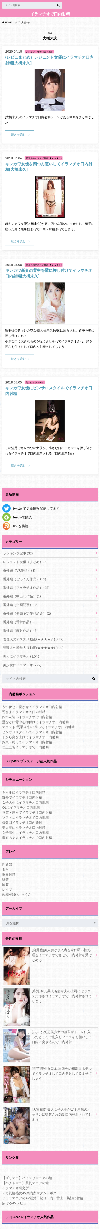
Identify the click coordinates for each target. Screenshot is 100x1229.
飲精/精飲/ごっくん (16, 894)
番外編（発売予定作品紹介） (27, 613)
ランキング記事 (18, 553)
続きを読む (18, 134)
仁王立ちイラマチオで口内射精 (25, 747)
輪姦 (5, 884)
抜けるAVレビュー (16, 1203)
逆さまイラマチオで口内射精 (23, 712)
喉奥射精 (8, 874)
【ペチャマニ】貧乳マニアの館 (25, 1183)
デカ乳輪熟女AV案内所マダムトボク (29, 1193)
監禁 (5, 879)
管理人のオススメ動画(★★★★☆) (33, 639)
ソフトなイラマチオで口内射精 (25, 817)
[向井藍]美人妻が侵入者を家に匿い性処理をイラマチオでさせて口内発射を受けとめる (47, 955)
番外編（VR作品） (19, 570)
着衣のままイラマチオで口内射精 (27, 837)
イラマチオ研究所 (15, 1188)
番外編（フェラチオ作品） (26, 587)
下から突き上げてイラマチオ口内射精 (30, 737)
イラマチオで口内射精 (50, 14)
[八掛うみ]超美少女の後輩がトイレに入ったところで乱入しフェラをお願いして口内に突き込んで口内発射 (47, 1037)
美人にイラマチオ (21, 656)
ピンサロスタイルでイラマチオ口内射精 (32, 732)
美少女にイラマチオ (22, 665)
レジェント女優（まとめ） (25, 562)
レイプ (7, 889)
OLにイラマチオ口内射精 (21, 807)
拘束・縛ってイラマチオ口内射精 (27, 742)
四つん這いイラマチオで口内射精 (27, 717)
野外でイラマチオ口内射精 (22, 797)
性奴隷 (7, 864)
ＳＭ (5, 869)
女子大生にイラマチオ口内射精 (25, 802)
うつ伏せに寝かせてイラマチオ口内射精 (32, 707)
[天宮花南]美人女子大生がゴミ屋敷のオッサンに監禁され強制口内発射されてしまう (47, 1115)
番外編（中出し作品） (22, 596)
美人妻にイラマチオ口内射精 (23, 827)
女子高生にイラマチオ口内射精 (25, 832)
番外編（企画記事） (20, 605)
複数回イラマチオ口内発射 (22, 822)
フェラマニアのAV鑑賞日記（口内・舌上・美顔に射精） (44, 1198)
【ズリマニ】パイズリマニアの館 (27, 1178)
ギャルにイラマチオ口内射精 (23, 792)
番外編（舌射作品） (20, 622)
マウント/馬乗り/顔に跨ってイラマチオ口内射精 (38, 727)
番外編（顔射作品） (20, 630)
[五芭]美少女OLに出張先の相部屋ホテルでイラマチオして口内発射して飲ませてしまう (47, 1074)
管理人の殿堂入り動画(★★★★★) (33, 648)
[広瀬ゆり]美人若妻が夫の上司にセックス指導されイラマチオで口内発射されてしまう (47, 996)
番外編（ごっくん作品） (24, 579)
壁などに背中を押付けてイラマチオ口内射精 (35, 722)
